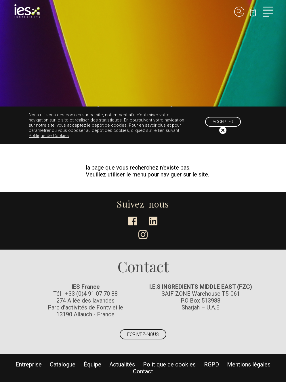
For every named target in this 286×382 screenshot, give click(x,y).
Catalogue (62, 364)
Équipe (92, 364)
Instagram (143, 234)
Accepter (223, 121)
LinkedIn (153, 221)
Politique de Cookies (49, 135)
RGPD (211, 364)
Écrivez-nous (143, 334)
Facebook (132, 221)
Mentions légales (248, 364)
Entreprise (29, 364)
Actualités (122, 364)
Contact (143, 371)
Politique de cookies (169, 364)
